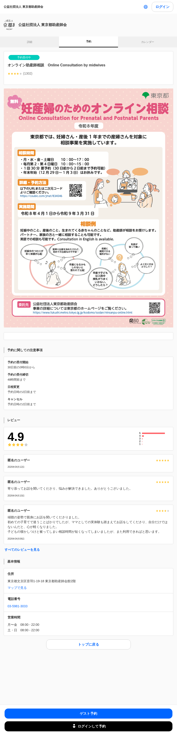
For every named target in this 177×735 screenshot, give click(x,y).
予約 (88, 41)
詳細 (29, 42)
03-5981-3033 (17, 606)
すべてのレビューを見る (22, 549)
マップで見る (17, 588)
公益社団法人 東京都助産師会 (23, 6)
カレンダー (147, 42)
